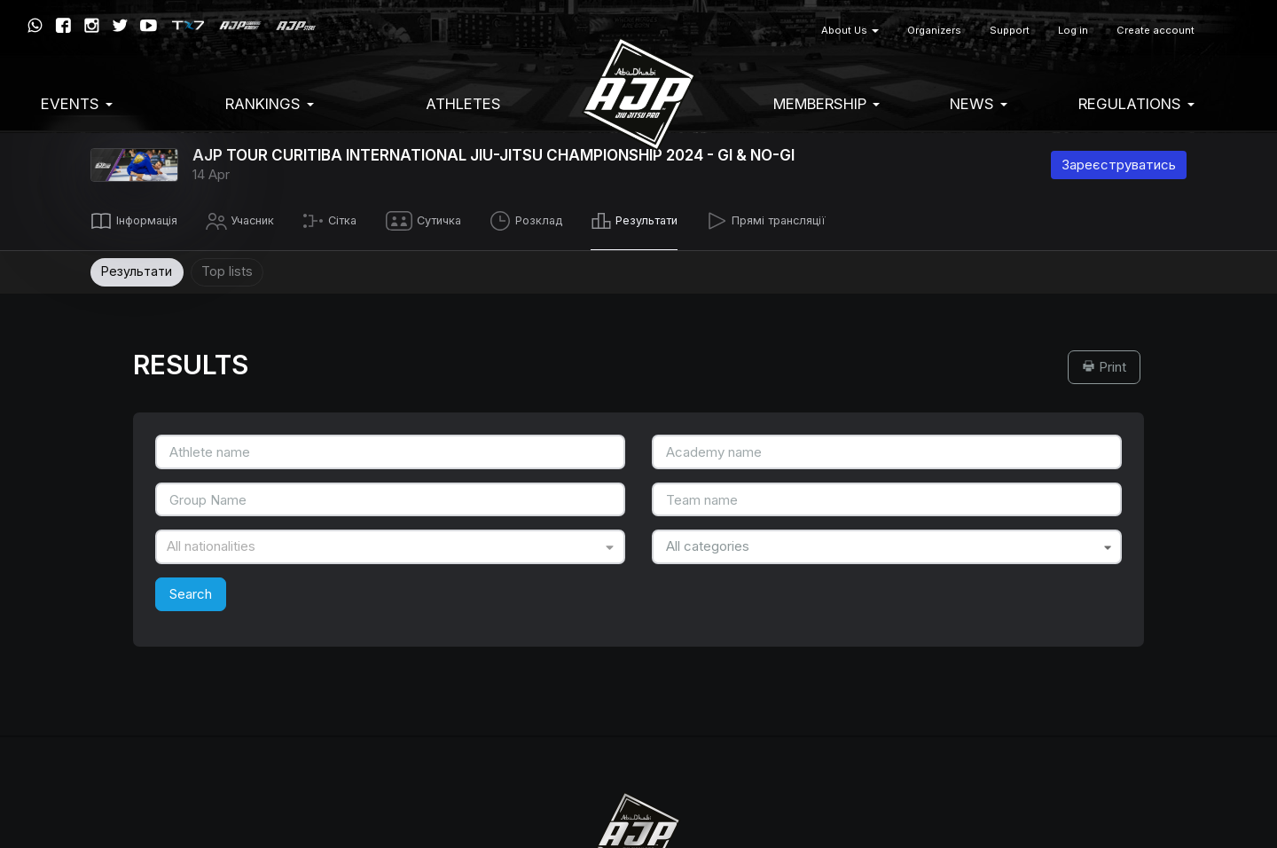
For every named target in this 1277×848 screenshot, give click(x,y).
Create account (1155, 30)
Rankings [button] (269, 104)
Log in (1073, 30)
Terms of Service (591, 495)
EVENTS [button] (77, 104)
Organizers (934, 30)
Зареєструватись (1119, 164)
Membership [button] (826, 104)
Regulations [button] (1136, 104)
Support (1010, 30)
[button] (1229, 30)
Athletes (463, 104)
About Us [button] (850, 30)
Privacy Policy (693, 495)
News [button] (978, 104)
